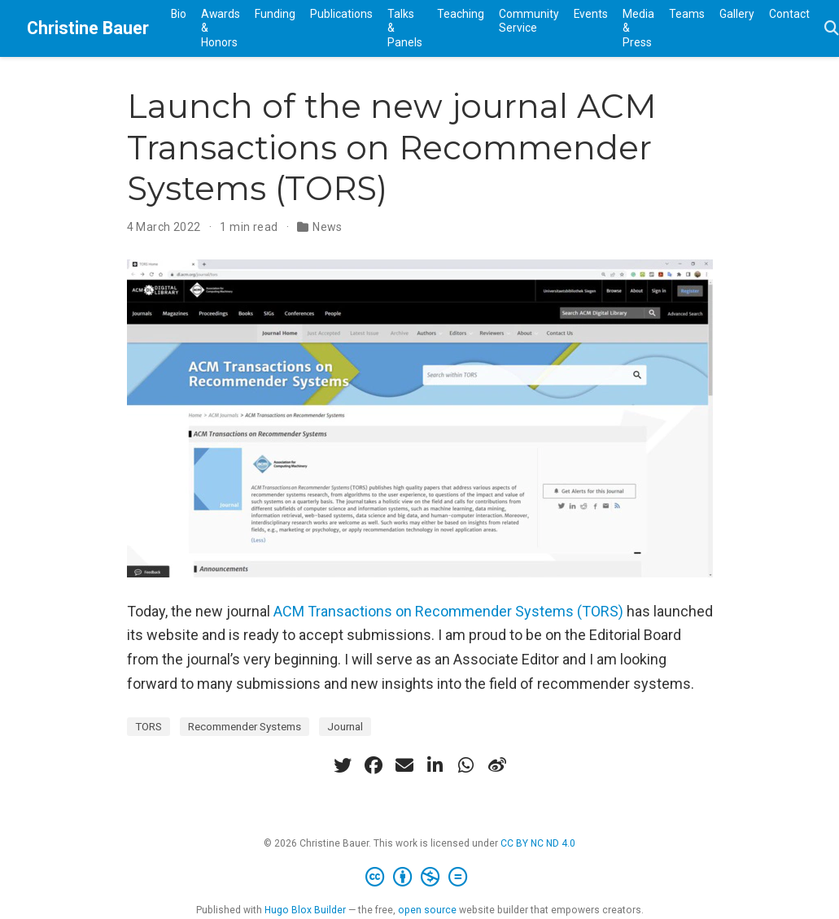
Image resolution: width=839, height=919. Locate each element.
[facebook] (373, 765)
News (327, 226)
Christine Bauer (88, 28)
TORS (148, 726)
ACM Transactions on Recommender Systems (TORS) (448, 611)
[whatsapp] (466, 765)
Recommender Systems (244, 726)
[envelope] (404, 765)
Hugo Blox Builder (305, 910)
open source (427, 910)
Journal (345, 726)
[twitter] (342, 765)
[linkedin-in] (435, 765)
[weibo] (497, 765)
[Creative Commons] (419, 877)
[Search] (831, 29)
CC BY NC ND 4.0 (537, 843)
